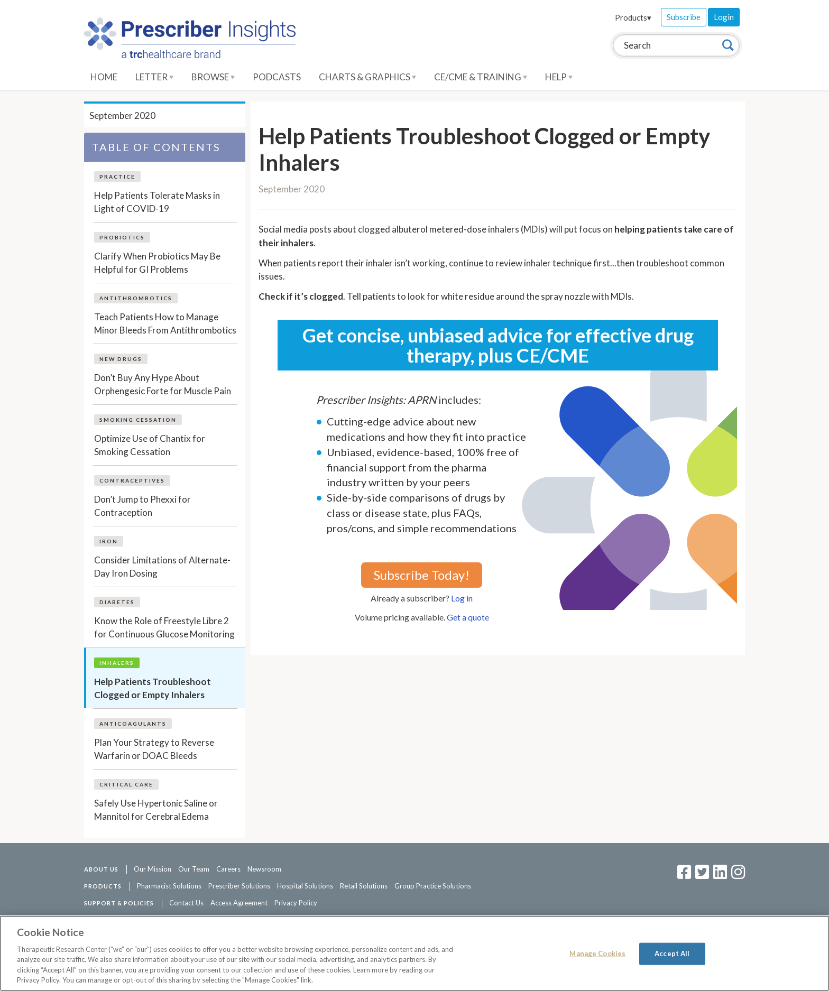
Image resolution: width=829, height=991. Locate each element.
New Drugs (120, 359)
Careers (228, 869)
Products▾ (633, 17)
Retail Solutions (364, 886)
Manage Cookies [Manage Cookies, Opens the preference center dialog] (597, 953)
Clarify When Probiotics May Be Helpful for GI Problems (157, 263)
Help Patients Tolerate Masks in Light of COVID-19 (157, 202)
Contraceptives (132, 480)
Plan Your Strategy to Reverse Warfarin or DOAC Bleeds (154, 749)
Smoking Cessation (138, 419)
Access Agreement (239, 903)
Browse (213, 76)
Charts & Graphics (367, 76)
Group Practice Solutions (432, 886)
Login (724, 17)
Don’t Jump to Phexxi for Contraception (142, 506)
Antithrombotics (135, 298)
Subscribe (684, 17)
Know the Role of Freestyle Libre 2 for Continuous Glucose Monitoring (164, 627)
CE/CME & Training (480, 76)
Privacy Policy (295, 903)
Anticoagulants (133, 723)
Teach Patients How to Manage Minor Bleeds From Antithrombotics (165, 323)
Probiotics (122, 237)
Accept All (672, 953)
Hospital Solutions (305, 886)
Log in (462, 598)
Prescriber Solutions (239, 886)
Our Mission (152, 869)
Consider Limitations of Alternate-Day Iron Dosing (162, 566)
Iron (108, 541)
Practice (117, 176)
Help (559, 76)
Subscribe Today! (421, 574)
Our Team (193, 869)
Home (103, 76)
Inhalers (116, 663)
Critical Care (126, 784)
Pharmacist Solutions (169, 886)
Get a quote (468, 617)
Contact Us (186, 903)
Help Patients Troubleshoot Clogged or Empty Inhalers (152, 688)
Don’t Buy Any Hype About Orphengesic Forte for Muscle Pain (162, 384)
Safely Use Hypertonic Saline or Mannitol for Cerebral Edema (156, 810)
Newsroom (264, 869)
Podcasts (277, 76)
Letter (154, 76)
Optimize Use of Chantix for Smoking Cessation (149, 445)
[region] (414, 953)
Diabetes (117, 602)
